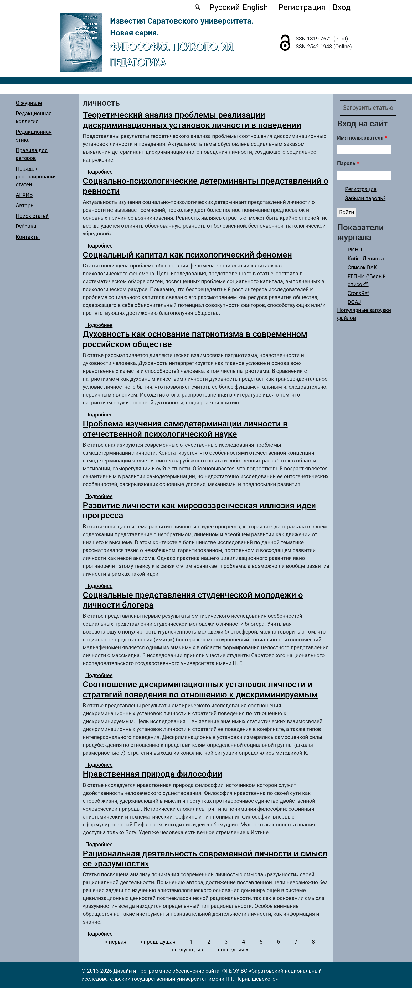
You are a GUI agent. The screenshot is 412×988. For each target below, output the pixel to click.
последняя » (233, 949)
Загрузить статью (369, 108)
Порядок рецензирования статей (36, 177)
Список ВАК (362, 268)
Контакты (28, 237)
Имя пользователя (362, 138)
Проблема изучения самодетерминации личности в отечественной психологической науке (185, 429)
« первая (115, 942)
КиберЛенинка (366, 259)
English (255, 7)
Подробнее (98, 172)
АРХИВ (24, 195)
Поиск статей (32, 216)
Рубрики (26, 226)
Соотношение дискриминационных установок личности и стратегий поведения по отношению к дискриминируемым (200, 689)
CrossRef (358, 293)
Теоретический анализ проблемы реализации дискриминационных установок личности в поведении (192, 120)
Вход (342, 7)
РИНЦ (355, 250)
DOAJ (354, 302)
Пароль (348, 164)
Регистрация (302, 7)
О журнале (29, 103)
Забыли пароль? (365, 198)
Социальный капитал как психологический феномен (187, 255)
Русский (224, 7)
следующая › (187, 949)
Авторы (25, 205)
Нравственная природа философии (152, 774)
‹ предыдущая (158, 942)
